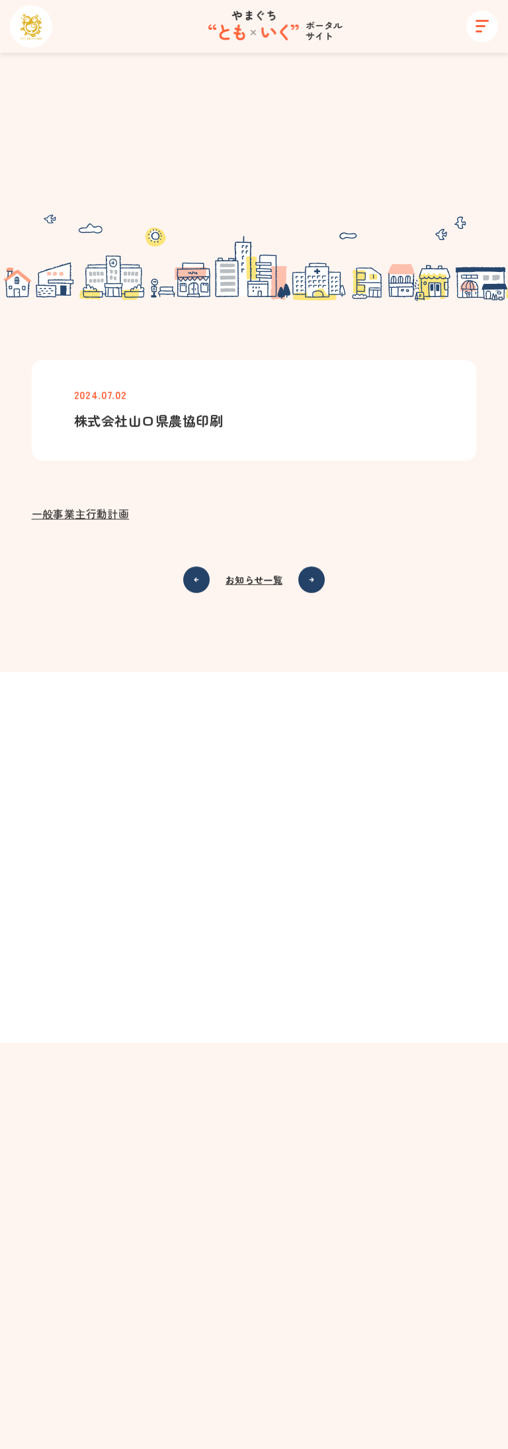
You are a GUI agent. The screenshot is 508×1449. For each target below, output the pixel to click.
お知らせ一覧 (254, 580)
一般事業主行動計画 (81, 514)
